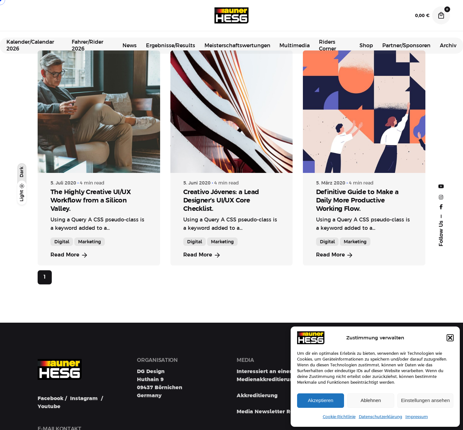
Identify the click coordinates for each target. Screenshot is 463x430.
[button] (450, 338)
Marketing (89, 241)
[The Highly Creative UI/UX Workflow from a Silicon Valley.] (99, 111)
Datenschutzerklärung (380, 417)
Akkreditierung (257, 396)
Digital (61, 241)
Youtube (49, 407)
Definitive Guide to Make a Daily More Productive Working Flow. (357, 200)
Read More (69, 255)
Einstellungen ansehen (425, 400)
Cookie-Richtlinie (339, 417)
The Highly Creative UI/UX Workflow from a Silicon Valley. (90, 200)
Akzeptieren (320, 400)
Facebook (50, 399)
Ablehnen (370, 400)
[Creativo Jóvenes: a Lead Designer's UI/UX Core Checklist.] (231, 111)
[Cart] (441, 15)
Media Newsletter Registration (278, 412)
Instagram (84, 399)
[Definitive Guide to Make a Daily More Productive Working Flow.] (364, 111)
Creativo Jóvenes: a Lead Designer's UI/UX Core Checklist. (221, 200)
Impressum (416, 417)
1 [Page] (44, 277)
